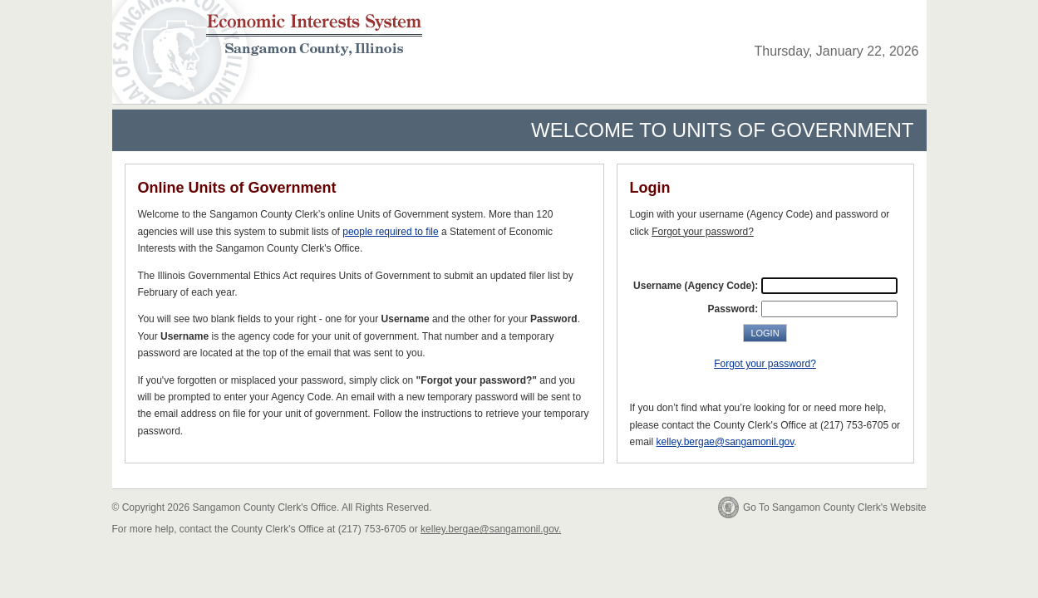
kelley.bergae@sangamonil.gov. (491, 529)
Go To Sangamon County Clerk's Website (835, 507)
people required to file (390, 232)
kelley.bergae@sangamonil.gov (725, 442)
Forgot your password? (765, 364)
